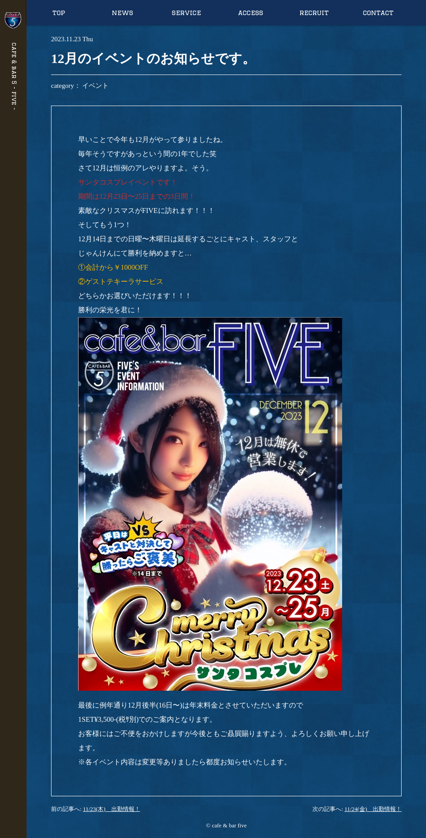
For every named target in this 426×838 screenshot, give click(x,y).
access (250, 12)
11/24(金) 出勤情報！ (373, 809)
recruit (314, 12)
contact (378, 12)
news (122, 12)
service (186, 12)
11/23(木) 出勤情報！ (111, 809)
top (58, 12)
